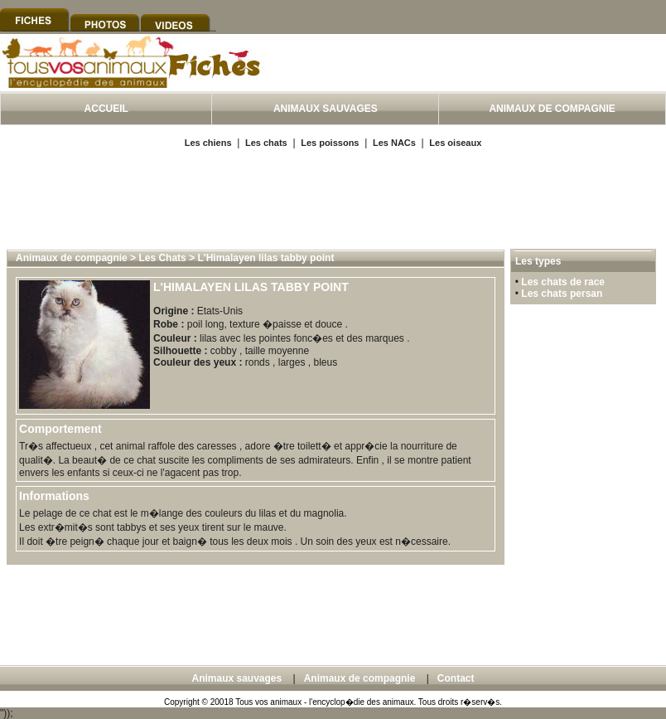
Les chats (266, 143)
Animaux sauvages (236, 678)
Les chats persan (561, 293)
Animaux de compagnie (72, 258)
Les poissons (330, 143)
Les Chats (162, 258)
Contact (456, 678)
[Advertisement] (333, 197)
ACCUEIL (106, 108)
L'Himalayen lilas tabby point (265, 258)
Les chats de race (563, 282)
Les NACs (394, 143)
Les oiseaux (455, 143)
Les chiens (208, 143)
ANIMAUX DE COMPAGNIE (552, 108)
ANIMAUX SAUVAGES (325, 108)
